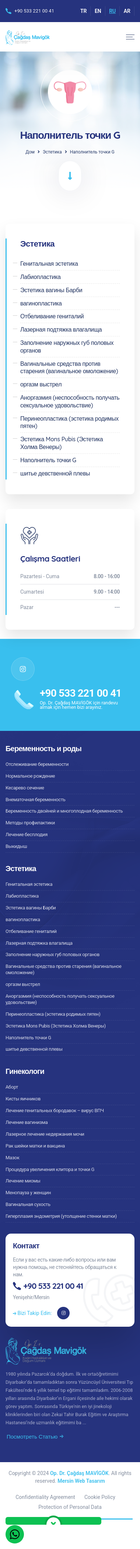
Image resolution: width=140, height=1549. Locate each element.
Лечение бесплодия (27, 834)
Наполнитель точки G (28, 1037)
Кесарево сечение (25, 788)
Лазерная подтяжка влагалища (39, 943)
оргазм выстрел (23, 984)
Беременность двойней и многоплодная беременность (64, 811)
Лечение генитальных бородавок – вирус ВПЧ (55, 1110)
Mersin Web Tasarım (81, 1481)
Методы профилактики (30, 822)
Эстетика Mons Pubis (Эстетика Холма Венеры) (56, 1026)
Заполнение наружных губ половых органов (52, 954)
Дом (30, 152)
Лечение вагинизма (27, 1122)
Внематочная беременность (35, 799)
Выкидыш (16, 846)
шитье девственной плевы (34, 1049)
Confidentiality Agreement (45, 1497)
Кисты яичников (23, 1098)
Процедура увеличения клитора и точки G (50, 1169)
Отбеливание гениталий (31, 931)
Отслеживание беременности (37, 764)
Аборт (12, 1087)
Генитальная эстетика (29, 884)
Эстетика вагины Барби (31, 907)
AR (127, 11)
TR (83, 11)
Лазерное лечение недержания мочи (45, 1134)
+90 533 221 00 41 (34, 11)
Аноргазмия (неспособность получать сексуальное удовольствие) (60, 999)
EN (98, 11)
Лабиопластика (22, 896)
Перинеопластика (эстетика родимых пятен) (53, 1014)
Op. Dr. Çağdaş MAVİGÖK (79, 1473)
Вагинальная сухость (28, 1204)
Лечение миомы (23, 1181)
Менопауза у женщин (28, 1192)
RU (112, 11)
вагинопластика (23, 919)
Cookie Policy (99, 1497)
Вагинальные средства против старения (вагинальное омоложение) (63, 969)
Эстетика (52, 152)
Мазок (13, 1157)
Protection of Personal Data (70, 1507)
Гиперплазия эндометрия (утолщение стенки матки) (61, 1216)
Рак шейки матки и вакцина (35, 1146)
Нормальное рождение (30, 776)
